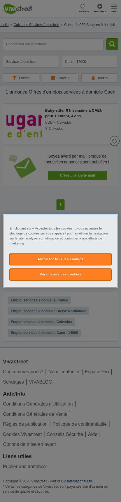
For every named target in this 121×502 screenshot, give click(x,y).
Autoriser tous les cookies (60, 259)
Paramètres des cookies (60, 274)
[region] (60, 251)
